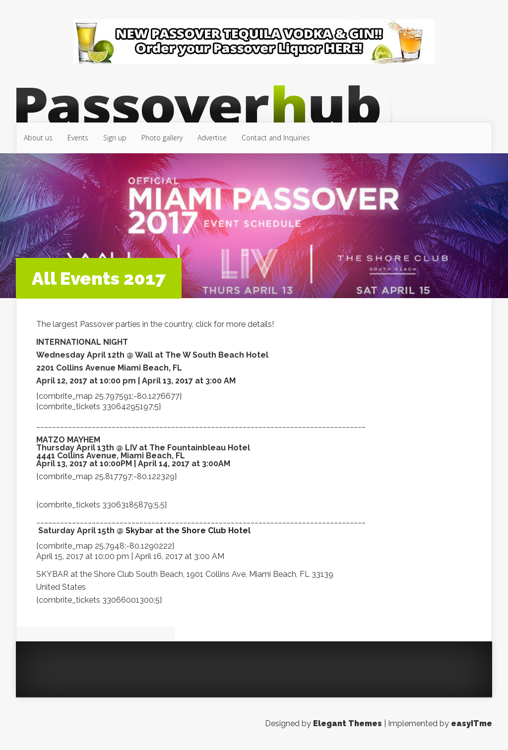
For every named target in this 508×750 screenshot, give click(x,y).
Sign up (115, 137)
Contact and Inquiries (276, 137)
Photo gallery (162, 137)
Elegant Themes (347, 723)
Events (77, 137)
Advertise (212, 137)
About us (38, 137)
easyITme (471, 723)
